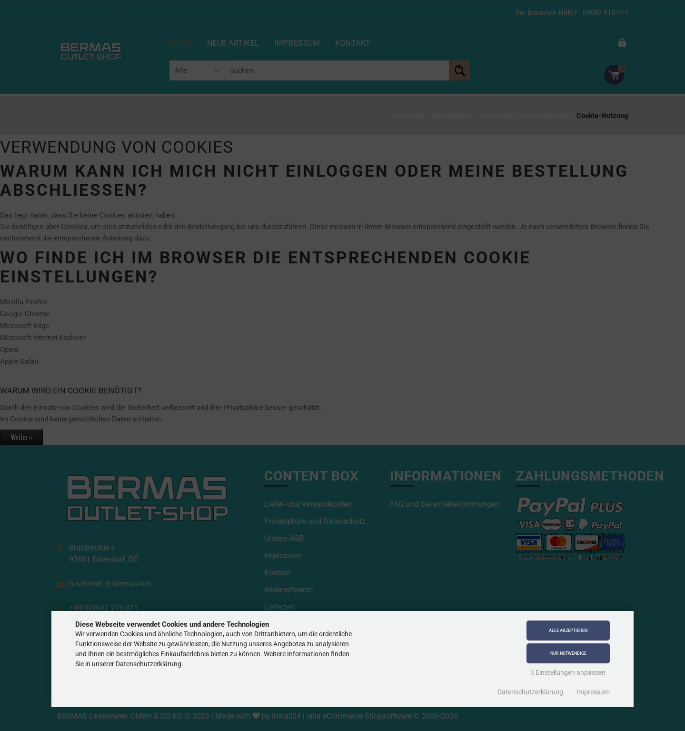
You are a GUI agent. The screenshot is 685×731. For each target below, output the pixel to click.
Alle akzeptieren (568, 627)
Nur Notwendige (568, 652)
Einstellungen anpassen (568, 672)
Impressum (593, 692)
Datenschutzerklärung (530, 692)
